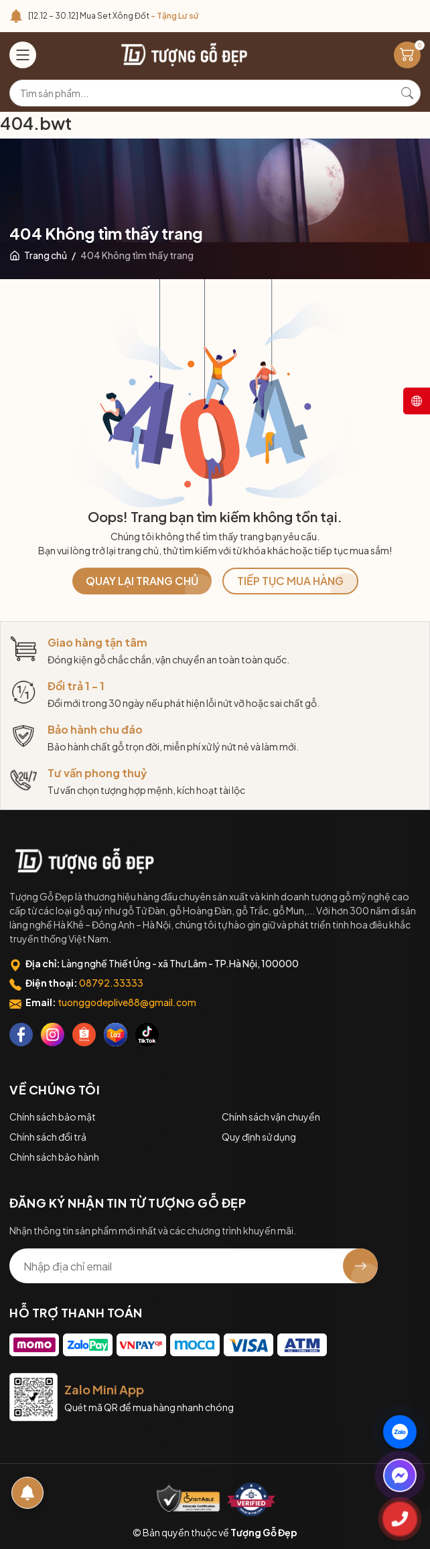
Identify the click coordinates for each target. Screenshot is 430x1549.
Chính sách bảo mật (52, 1117)
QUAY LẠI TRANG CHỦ (142, 581)
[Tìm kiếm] (407, 93)
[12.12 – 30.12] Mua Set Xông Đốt (113, 16)
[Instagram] (52, 1034)
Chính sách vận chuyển (271, 1117)
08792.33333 (111, 983)
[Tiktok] (147, 1034)
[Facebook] (21, 1034)
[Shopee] (84, 1034)
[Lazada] (115, 1034)
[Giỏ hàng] (407, 55)
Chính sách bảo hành (54, 1157)
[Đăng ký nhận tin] (360, 1265)
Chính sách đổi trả (47, 1137)
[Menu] (22, 55)
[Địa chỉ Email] (193, 1265)
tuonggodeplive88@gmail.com (127, 1002)
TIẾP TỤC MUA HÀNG (290, 581)
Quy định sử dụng (259, 1137)
